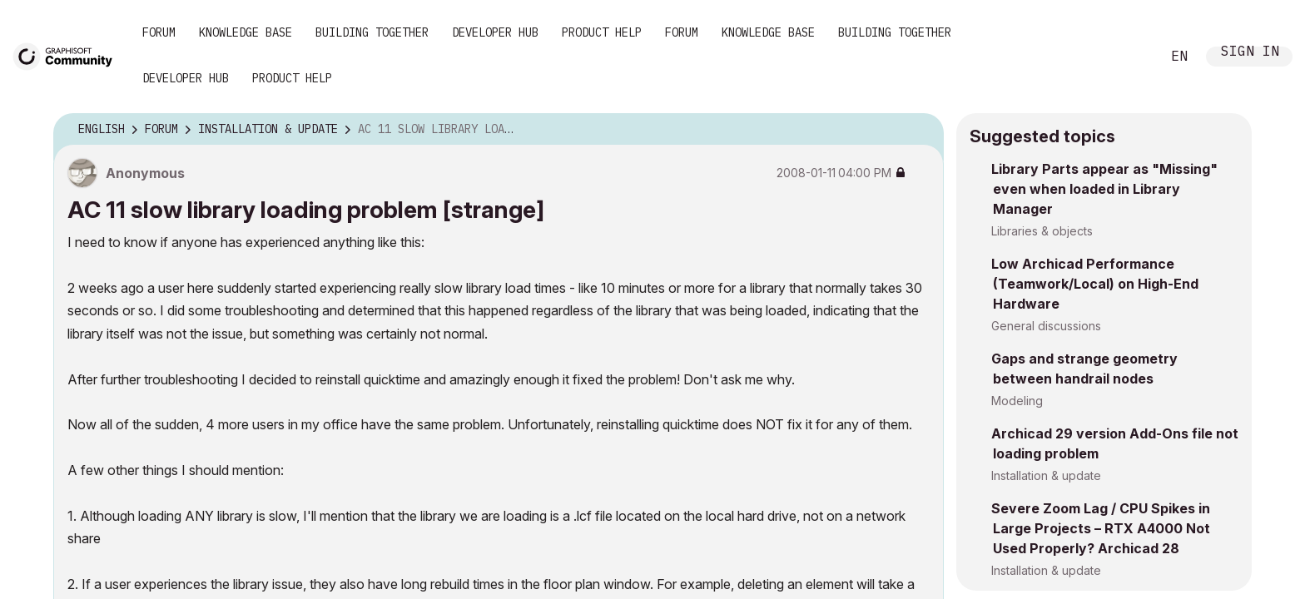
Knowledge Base (245, 32)
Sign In (1250, 53)
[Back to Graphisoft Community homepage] (68, 55)
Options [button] (920, 129)
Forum (159, 32)
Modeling (1017, 401)
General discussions (1046, 326)
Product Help (602, 32)
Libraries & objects (1042, 231)
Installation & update (1046, 475)
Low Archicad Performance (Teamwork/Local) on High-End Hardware (1094, 283)
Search (1129, 56)
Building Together (372, 32)
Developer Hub (495, 32)
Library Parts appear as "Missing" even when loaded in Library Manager (1104, 189)
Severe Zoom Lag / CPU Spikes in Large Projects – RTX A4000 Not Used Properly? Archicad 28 (1100, 528)
